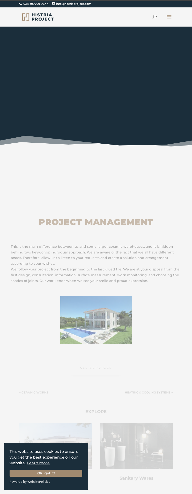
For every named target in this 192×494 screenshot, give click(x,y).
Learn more (38, 463)
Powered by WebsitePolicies (30, 481)
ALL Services (96, 368)
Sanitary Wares (137, 478)
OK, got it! (46, 473)
